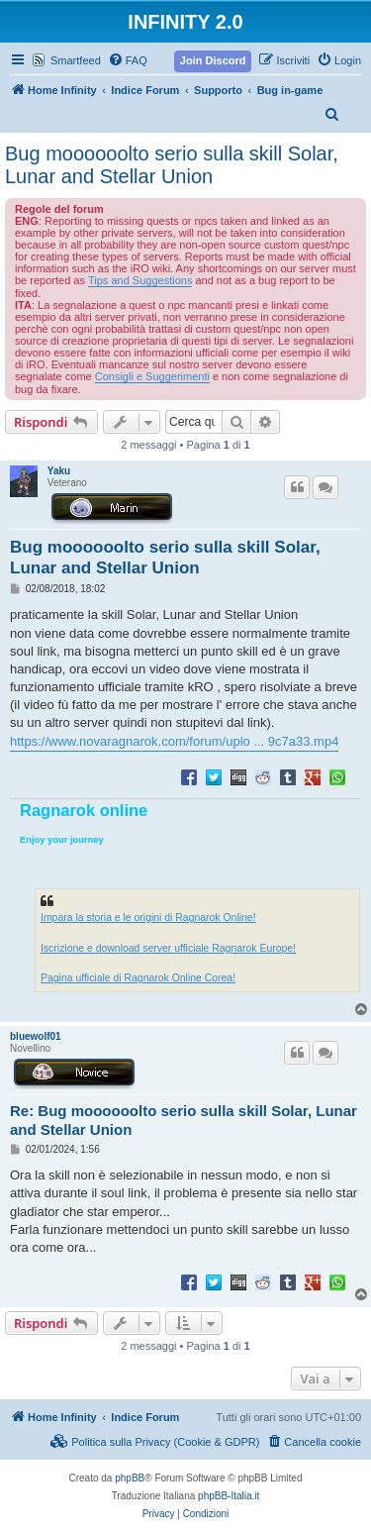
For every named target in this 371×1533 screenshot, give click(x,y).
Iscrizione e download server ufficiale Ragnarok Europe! (168, 948)
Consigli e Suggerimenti (152, 376)
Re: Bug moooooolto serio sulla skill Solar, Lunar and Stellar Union (183, 1120)
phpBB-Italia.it (228, 1495)
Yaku (58, 470)
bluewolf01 (35, 1036)
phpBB (129, 1478)
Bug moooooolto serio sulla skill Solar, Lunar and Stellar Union (171, 165)
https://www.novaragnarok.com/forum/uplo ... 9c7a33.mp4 (174, 741)
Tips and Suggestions (140, 280)
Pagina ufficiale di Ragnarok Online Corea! (138, 977)
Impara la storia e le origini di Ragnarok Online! (148, 917)
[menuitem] (127, 60)
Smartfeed (75, 60)
